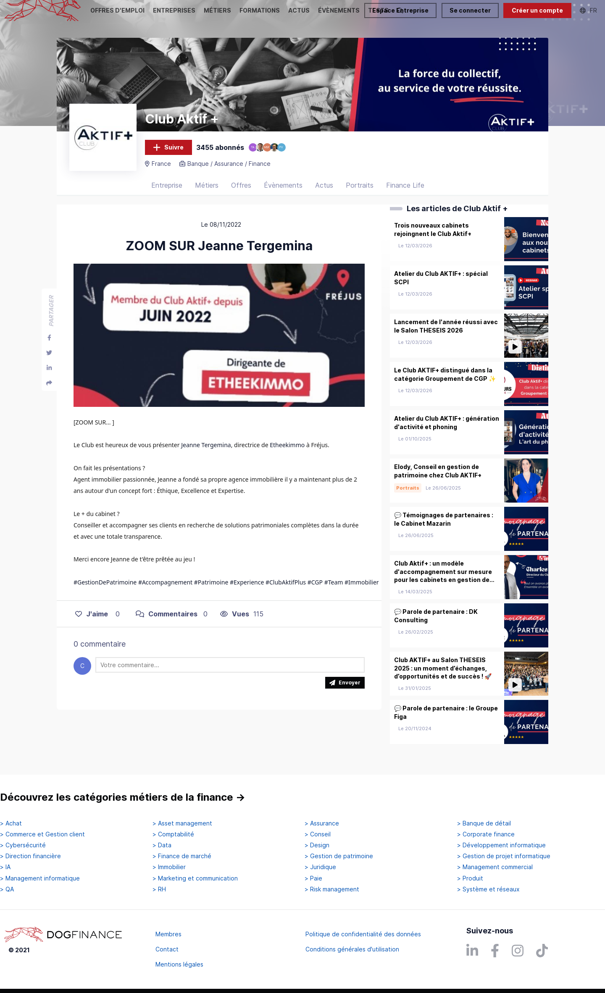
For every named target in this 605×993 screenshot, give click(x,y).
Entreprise (166, 195)
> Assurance (322, 823)
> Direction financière (30, 856)
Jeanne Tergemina (206, 455)
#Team (333, 592)
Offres (241, 195)
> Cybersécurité (23, 845)
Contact (167, 949)
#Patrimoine (211, 592)
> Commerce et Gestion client (42, 834)
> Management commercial (495, 867)
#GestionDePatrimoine (105, 592)
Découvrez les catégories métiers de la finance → (122, 797)
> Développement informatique (501, 845)
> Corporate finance (486, 834)
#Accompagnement (165, 592)
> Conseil (318, 834)
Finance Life (405, 195)
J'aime (91, 623)
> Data (162, 845)
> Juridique (320, 867)
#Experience (247, 592)
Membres (168, 934)
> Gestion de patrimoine (339, 856)
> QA (7, 889)
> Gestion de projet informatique (503, 856)
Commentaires (166, 623)
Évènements (283, 195)
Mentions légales (179, 964)
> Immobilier (169, 867)
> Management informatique (40, 878)
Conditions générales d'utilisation (352, 949)
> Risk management (332, 889)
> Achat (11, 823)
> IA (5, 867)
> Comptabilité (173, 834)
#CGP (315, 592)
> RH (159, 889)
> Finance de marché (182, 856)
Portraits (360, 195)
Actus (324, 195)
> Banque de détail (484, 823)
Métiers (206, 195)
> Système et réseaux (488, 889)
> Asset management (182, 823)
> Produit (470, 878)
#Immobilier (362, 592)
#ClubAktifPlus (286, 592)
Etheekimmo (287, 455)
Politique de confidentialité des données (363, 934)
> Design (317, 845)
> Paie (313, 878)
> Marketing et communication (195, 878)
